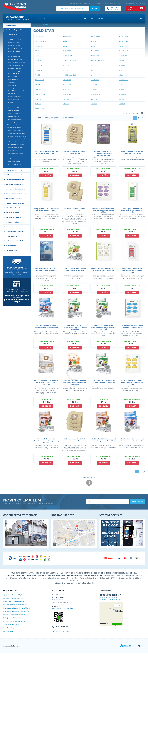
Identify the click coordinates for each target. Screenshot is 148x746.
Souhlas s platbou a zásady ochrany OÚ (16, 614)
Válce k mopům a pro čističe (15, 153)
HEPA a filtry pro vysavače (14, 37)
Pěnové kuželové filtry (13, 99)
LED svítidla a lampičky (14, 208)
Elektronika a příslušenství (15, 179)
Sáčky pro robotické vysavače (15, 144)
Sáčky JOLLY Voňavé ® (13, 56)
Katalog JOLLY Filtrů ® (13, 45)
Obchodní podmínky (101, 3)
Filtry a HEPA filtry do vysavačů (16, 90)
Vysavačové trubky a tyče (14, 119)
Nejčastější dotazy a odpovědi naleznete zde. (74, 583)
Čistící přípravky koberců (14, 127)
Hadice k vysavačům (13, 116)
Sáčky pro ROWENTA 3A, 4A (15, 73)
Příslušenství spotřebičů (14, 170)
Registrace (114, 9)
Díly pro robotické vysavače (14, 130)
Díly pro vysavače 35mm (14, 107)
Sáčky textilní (11, 82)
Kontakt (142, 3)
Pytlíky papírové (11, 85)
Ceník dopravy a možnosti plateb (14, 621)
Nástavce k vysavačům (13, 113)
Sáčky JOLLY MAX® (12, 54)
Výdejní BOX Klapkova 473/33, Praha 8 (80, 3)
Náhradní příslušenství (13, 161)
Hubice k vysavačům (13, 110)
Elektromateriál (11, 250)
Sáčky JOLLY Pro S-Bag (13, 51)
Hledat (94, 9)
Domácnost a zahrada (13, 198)
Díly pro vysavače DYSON (14, 156)
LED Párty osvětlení (12, 212)
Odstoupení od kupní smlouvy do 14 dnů (16, 608)
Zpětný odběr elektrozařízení (12, 618)
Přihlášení (114, 8)
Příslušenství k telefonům (14, 175)
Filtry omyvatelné (12, 93)
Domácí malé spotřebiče (14, 184)
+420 (62, 626)
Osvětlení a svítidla (12, 222)
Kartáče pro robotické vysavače (16, 141)
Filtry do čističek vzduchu (14, 164)
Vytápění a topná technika (15, 241)
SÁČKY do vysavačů (12, 34)
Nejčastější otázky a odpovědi (13, 598)
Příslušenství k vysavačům (14, 30)
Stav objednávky (8, 628)
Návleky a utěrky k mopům (15, 147)
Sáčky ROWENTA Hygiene (14, 71)
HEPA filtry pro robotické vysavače (16, 136)
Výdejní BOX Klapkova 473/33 (12, 595)
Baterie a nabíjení (12, 245)
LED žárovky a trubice (13, 217)
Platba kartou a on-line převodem (14, 601)
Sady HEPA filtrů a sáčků (14, 40)
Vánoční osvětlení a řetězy (15, 203)
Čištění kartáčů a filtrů (13, 150)
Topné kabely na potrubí (14, 236)
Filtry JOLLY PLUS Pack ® (14, 48)
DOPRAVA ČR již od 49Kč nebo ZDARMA (124, 3)
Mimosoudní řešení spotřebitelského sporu (17, 611)
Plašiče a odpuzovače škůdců (16, 193)
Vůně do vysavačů (12, 124)
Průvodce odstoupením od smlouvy (15, 605)
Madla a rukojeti (11, 122)
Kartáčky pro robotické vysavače (16, 139)
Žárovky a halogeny (12, 227)
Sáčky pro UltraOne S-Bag (14, 59)
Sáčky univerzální (12, 76)
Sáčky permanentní (12, 79)
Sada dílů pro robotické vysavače (16, 133)
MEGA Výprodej (11, 25)
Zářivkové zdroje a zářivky (15, 231)
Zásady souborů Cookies (11, 624)
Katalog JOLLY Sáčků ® (13, 42)
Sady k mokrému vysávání (14, 158)
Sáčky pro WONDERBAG (14, 68)
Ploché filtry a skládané (13, 88)
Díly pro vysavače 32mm (14, 105)
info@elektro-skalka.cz (64, 631)
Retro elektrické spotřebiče (15, 189)
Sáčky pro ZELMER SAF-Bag (15, 65)
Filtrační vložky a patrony (14, 96)
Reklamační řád (8, 631)
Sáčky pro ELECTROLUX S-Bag (16, 62)
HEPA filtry (10, 102)
